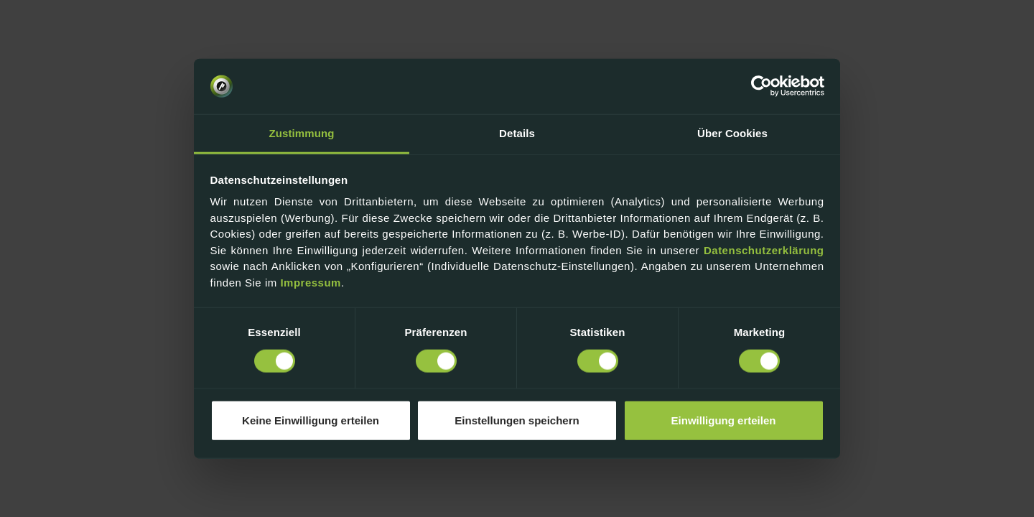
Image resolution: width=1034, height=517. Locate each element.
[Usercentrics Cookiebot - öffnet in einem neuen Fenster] (761, 86)
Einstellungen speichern (517, 420)
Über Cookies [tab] (732, 133)
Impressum (310, 282)
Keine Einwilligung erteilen (310, 420)
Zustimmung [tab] (302, 133)
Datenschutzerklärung (764, 250)
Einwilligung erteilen (723, 420)
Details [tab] (517, 133)
